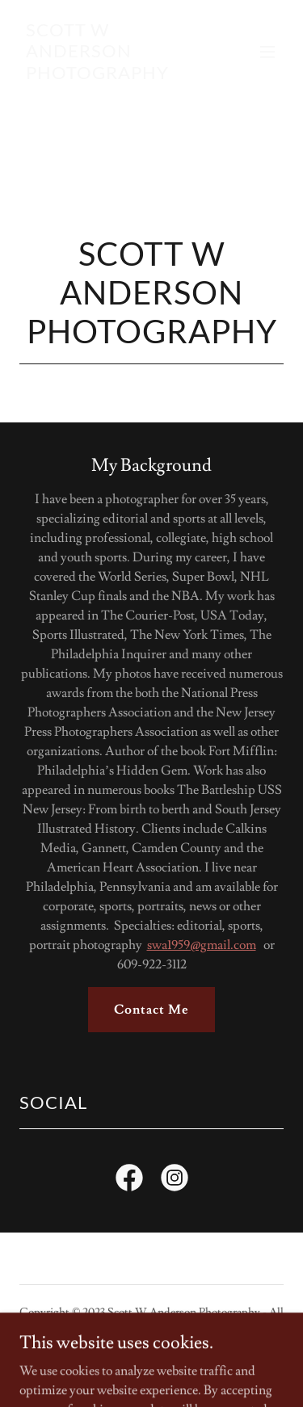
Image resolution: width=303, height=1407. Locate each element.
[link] (112, 75)
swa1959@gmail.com (201, 945)
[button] (267, 52)
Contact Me (151, 1010)
